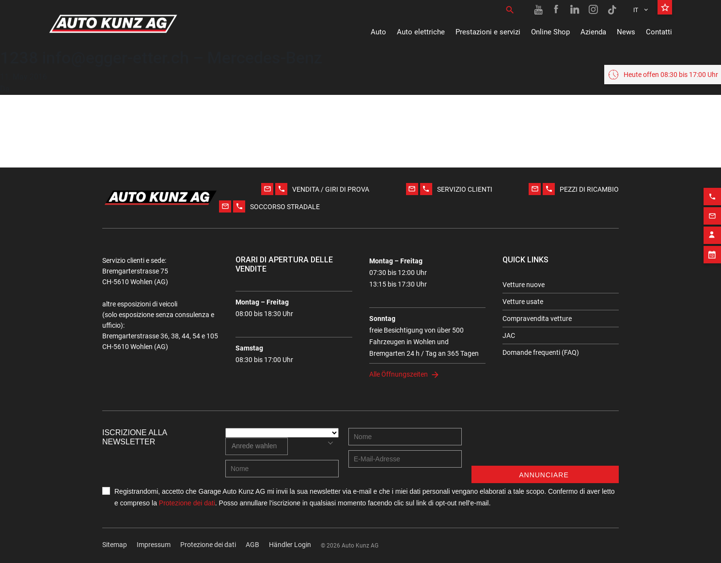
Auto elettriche (421, 32)
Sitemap (114, 544)
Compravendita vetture (537, 318)
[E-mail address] (405, 459)
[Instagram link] (593, 10)
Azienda (593, 32)
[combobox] (256, 446)
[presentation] (545, 447)
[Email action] (712, 212)
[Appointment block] (712, 251)
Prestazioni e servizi (487, 32)
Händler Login (290, 544)
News (626, 32)
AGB (252, 544)
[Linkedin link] (575, 10)
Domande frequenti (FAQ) (540, 352)
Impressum (154, 544)
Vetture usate (522, 301)
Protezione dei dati (187, 503)
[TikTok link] (612, 10)
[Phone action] (712, 193)
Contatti (659, 32)
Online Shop (550, 32)
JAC (508, 335)
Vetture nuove (523, 285)
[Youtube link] (538, 10)
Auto (378, 32)
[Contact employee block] (712, 232)
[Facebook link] (557, 10)
